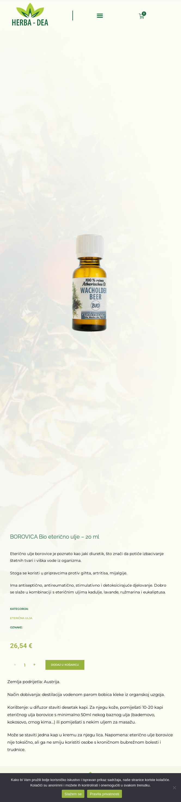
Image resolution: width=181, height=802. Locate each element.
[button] (100, 15)
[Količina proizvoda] (25, 665)
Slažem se (73, 794)
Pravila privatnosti (104, 794)
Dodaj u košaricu (65, 665)
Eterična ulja (21, 617)
